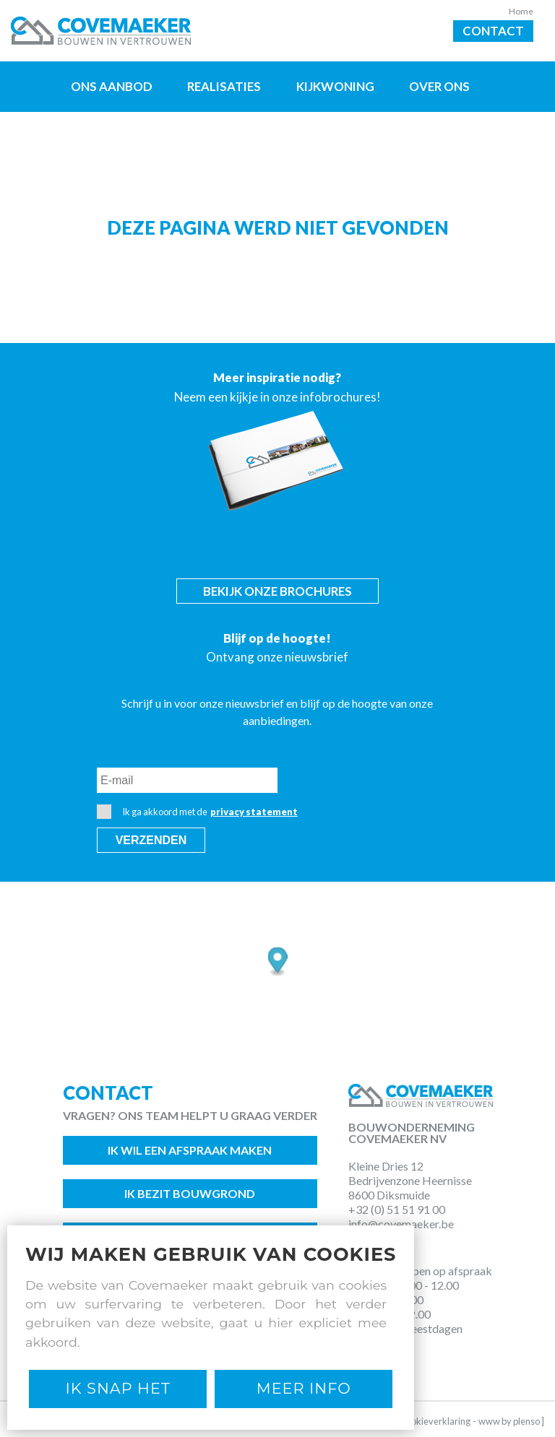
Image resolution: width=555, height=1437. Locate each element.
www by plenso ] (511, 1421)
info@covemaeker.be (401, 1223)
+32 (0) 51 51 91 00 (396, 1209)
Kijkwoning (335, 86)
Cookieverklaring (435, 1421)
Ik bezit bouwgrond (189, 1193)
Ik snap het (118, 1388)
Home (521, 11)
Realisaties (224, 86)
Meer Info (304, 1388)
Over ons (439, 86)
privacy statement (254, 811)
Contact (493, 30)
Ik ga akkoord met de (197, 811)
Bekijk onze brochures (277, 591)
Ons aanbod (111, 86)
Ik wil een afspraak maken (190, 1150)
